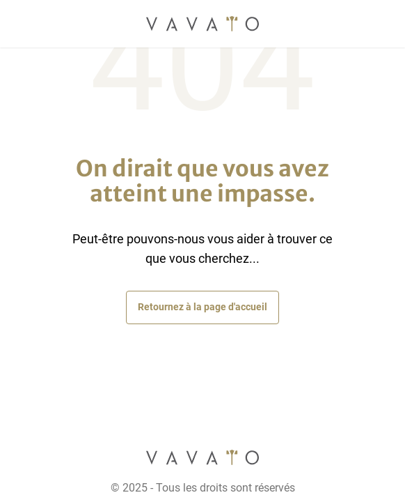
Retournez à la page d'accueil (202, 306)
